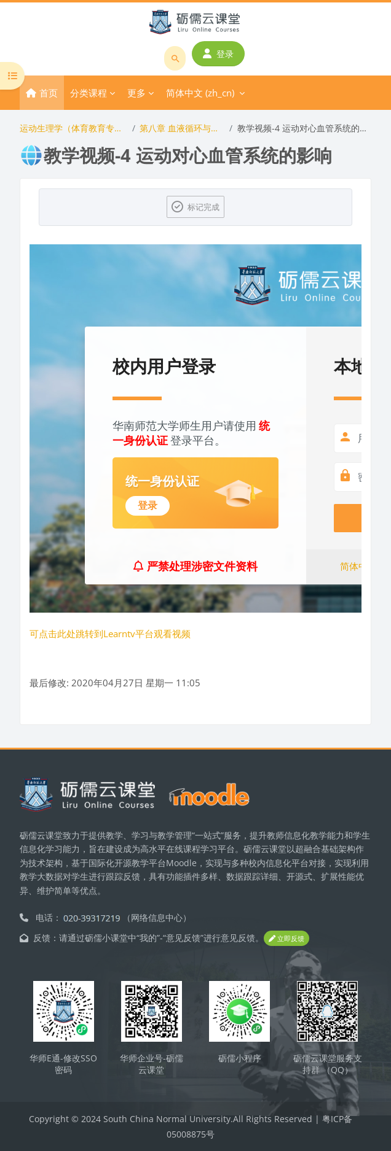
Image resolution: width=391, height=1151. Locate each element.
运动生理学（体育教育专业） (74, 128)
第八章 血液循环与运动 (182, 128)
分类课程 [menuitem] (88, 93)
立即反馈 (286, 938)
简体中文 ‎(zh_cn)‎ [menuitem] (200, 93)
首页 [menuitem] (48, 93)
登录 (218, 54)
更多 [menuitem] (136, 93)
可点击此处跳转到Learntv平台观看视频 (110, 633)
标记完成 (203, 206)
